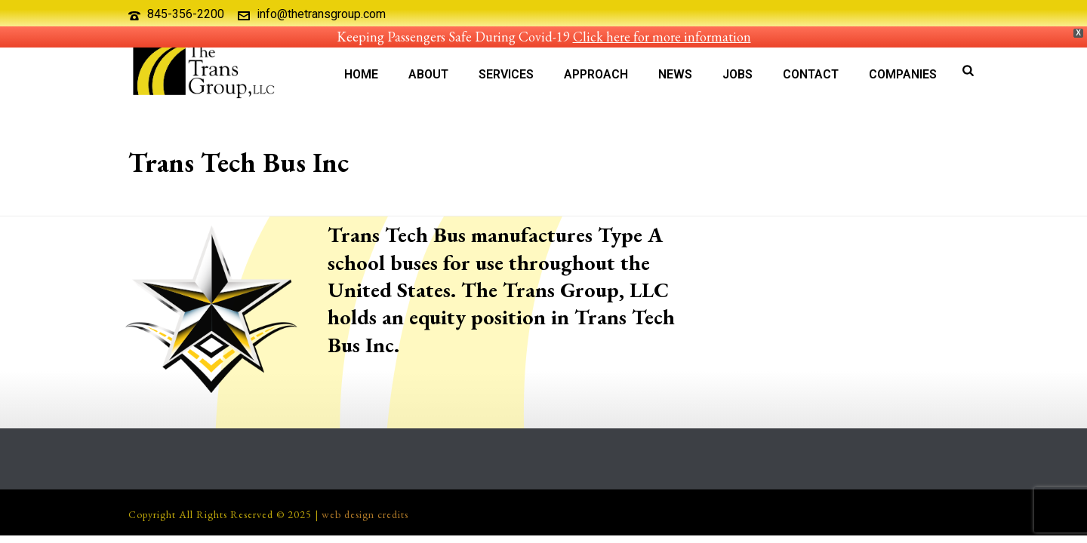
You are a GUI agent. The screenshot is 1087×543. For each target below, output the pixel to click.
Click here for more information (662, 36)
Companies (903, 74)
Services (506, 74)
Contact (811, 74)
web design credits (365, 514)
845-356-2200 (185, 14)
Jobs (737, 74)
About (428, 74)
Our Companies (807, 202)
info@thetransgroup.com (321, 14)
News (675, 74)
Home (361, 74)
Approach (596, 74)
